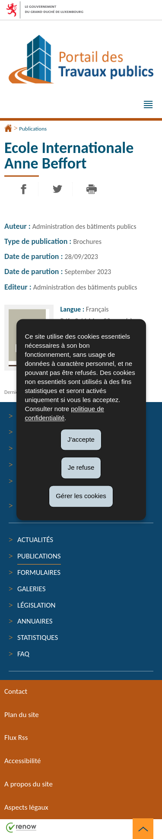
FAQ (23, 653)
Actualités (35, 539)
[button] (148, 105)
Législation (36, 605)
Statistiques (37, 637)
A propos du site (28, 784)
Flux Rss (16, 737)
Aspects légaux (26, 807)
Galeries (31, 588)
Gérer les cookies (81, 495)
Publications (33, 128)
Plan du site (21, 714)
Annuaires (35, 621)
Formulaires (38, 572)
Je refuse (81, 467)
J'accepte (81, 439)
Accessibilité (22, 760)
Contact (15, 691)
